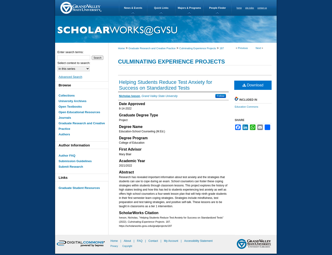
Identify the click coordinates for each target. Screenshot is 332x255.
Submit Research (71, 166)
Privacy (114, 246)
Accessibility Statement (198, 241)
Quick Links (161, 7)
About (128, 241)
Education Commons (246, 106)
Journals (65, 117)
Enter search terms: (70, 52)
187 (221, 48)
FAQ (140, 241)
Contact (153, 241)
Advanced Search (70, 77)
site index (249, 8)
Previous (243, 48)
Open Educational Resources (79, 112)
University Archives (72, 101)
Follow (220, 95)
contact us (262, 8)
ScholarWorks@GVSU (166, 29)
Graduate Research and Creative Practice (151, 48)
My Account (171, 241)
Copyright (127, 246)
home (239, 8)
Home (121, 48)
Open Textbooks (70, 106)
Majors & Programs (189, 7)
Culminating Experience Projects (197, 48)
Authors (64, 134)
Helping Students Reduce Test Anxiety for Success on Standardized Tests (165, 85)
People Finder (217, 7)
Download (253, 85)
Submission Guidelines (75, 161)
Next (258, 48)
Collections (67, 95)
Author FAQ (67, 155)
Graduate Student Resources (79, 188)
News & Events (133, 7)
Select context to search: (73, 63)
